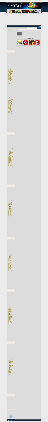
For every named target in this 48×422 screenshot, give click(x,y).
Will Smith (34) (9, 67)
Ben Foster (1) (9, 266)
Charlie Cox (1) (9, 273)
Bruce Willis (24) (10, 78)
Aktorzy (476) (9, 34)
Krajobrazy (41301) (9, 29)
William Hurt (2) (9, 256)
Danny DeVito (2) (10, 219)
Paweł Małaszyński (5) (10, 166)
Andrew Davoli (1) (10, 260)
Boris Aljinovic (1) (10, 270)
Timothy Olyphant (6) (10, 153)
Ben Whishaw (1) (10, 267)
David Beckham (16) (10, 100)
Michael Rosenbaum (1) (10, 325)
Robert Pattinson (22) (10, 84)
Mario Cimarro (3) (10, 201)
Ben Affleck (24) (10, 77)
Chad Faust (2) (9, 212)
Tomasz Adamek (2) (10, 253)
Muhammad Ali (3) (10, 204)
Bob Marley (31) (9, 69)
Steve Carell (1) (9, 358)
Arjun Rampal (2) (10, 209)
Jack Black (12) (9, 109)
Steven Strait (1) (10, 359)
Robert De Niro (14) (10, 104)
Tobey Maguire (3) (10, 206)
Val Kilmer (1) (9, 368)
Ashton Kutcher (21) (10, 86)
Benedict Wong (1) (10, 268)
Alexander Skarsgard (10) (10, 115)
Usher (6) (9, 154)
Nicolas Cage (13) (10, 107)
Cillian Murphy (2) (10, 215)
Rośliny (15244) (9, 377)
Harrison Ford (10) (10, 116)
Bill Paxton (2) (9, 211)
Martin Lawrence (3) (10, 203)
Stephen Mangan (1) (10, 357)
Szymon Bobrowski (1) (10, 361)
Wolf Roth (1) (9, 371)
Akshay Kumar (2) (10, 208)
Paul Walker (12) (10, 111)
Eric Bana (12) (9, 108)
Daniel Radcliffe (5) (10, 159)
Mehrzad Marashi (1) (10, 321)
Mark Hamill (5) (9, 164)
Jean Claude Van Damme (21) (10, 87)
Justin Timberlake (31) (10, 71)
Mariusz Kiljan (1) (10, 314)
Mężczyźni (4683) (9, 33)
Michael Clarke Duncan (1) (10, 324)
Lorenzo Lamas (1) (10, 310)
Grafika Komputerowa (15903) (10, 376)
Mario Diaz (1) (9, 313)
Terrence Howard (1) (10, 362)
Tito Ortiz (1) (9, 364)
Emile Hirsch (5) (10, 161)
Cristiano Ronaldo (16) (10, 99)
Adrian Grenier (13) (10, 105)
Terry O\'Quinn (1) (10, 363)
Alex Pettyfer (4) (10, 168)
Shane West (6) (9, 150)
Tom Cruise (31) (9, 72)
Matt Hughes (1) (10, 318)
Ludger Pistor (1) (10, 311)
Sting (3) (9, 205)
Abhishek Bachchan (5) (10, 156)
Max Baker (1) (9, 320)
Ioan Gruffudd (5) (10, 162)
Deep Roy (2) (9, 220)
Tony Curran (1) (9, 366)
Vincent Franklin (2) (10, 255)
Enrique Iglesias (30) (10, 73)
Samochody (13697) (10, 378)
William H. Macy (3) (10, 207)
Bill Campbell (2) (10, 210)
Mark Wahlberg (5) (10, 165)
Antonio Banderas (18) (10, 96)
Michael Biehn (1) (10, 322)
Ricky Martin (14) (10, 103)
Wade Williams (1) (10, 370)
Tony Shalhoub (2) (10, 254)
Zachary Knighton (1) (10, 373)
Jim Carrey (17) (9, 98)
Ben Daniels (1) (9, 265)
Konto (40, 26)
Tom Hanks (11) (9, 114)
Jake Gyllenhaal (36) (10, 65)
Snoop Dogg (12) (10, 113)
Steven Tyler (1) (9, 360)
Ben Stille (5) (9, 157)
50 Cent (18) (9, 95)
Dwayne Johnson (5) (10, 160)
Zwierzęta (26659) (9, 30)
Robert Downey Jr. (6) (10, 148)
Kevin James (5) (10, 163)
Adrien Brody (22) (10, 82)
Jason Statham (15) (10, 101)
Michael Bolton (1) (10, 323)
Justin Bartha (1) (10, 307)
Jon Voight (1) (9, 304)
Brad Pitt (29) (9, 74)
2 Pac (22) (9, 81)
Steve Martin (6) (9, 151)
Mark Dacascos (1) (10, 315)
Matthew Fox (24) (10, 79)
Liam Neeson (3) (10, 200)
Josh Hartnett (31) (10, 70)
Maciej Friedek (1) (10, 312)
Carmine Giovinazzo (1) (10, 272)
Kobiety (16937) (9, 32)
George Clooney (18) (10, 97)
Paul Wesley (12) (10, 112)
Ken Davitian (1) (10, 309)
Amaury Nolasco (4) (10, 169)
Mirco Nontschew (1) (10, 326)
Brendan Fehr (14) (10, 102)
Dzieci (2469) (9, 374)
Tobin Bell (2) (9, 252)
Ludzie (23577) (9, 31)
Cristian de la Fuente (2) (10, 218)
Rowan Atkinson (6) (10, 149)
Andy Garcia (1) (9, 261)
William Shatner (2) (10, 257)
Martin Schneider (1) (10, 317)
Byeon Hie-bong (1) (10, 271)
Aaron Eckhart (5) (10, 155)
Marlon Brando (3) (10, 202)
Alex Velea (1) (9, 259)
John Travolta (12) (10, 110)
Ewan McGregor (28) (10, 75)
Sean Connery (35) (10, 66)
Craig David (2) (9, 217)
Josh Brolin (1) (9, 305)
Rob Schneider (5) (10, 167)
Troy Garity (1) (9, 367)
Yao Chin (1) (9, 372)
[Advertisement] (24, 20)
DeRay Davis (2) (10, 221)
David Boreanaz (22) (10, 83)
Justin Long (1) (9, 308)
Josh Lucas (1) (9, 306)
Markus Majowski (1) (10, 316)
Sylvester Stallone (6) (10, 152)
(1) (9, 319)
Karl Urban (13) (9, 106)
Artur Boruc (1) (9, 262)
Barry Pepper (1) (10, 263)
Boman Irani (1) (9, 269)
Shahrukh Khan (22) (10, 85)
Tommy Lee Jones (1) (10, 365)
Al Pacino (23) (9, 80)
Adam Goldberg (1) (10, 258)
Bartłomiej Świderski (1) (10, 264)
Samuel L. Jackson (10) (10, 117)
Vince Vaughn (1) (10, 369)
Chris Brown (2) (9, 213)
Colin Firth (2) (9, 216)
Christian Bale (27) (10, 76)
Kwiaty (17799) (9, 375)
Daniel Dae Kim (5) (10, 158)
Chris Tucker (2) (10, 214)
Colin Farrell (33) (10, 68)
